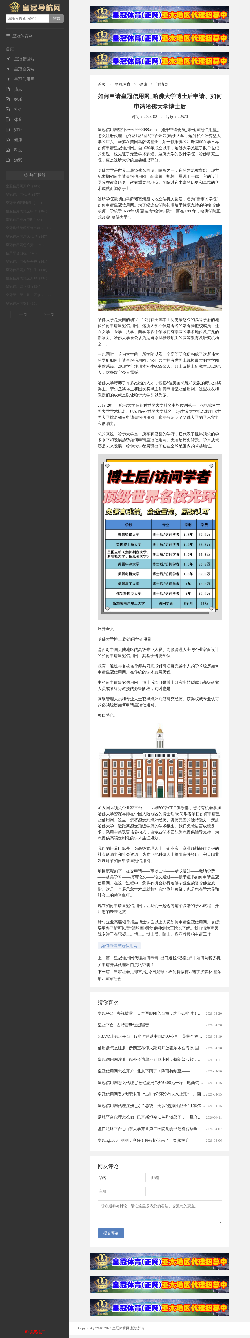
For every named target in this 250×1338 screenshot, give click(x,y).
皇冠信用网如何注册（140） (27, 270)
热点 (14, 89)
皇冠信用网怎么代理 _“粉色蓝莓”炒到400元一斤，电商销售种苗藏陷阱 (161, 1083)
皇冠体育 (122, 84)
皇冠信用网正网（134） (24, 287)
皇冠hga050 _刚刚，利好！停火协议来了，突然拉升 (144, 1140)
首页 (10, 49)
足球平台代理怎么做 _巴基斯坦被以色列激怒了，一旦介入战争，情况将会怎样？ (170, 1117)
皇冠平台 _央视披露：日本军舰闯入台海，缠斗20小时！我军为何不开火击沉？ (168, 1013)
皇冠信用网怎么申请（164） (27, 211)
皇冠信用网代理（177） (24, 195)
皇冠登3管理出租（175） (25, 203)
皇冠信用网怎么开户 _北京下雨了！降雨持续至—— (144, 1071)
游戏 (14, 160)
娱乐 (14, 99)
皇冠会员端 (20, 69)
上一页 (21, 314)
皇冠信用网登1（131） (23, 303)
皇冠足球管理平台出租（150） (29, 228)
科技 (14, 150)
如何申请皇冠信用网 (119, 946)
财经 (14, 130)
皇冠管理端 (20, 59)
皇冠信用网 (20, 79)
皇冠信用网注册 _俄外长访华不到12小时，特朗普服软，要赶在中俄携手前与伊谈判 (172, 1059)
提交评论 (110, 1236)
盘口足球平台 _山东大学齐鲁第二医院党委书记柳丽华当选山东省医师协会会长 (168, 1129)
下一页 (48, 314)
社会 (14, 109)
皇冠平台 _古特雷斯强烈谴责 (123, 1025)
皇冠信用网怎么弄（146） (26, 245)
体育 (14, 119)
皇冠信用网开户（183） (24, 186)
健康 (14, 140)
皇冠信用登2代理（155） (25, 220)
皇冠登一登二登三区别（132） (29, 295)
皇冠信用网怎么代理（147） (27, 236)
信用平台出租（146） (22, 253)
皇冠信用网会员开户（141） (27, 262)
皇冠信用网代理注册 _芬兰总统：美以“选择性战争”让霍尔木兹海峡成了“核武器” (169, 1106)
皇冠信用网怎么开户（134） (27, 278)
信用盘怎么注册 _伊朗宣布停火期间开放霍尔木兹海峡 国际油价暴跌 (158, 1048)
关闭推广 (37, 1332)
